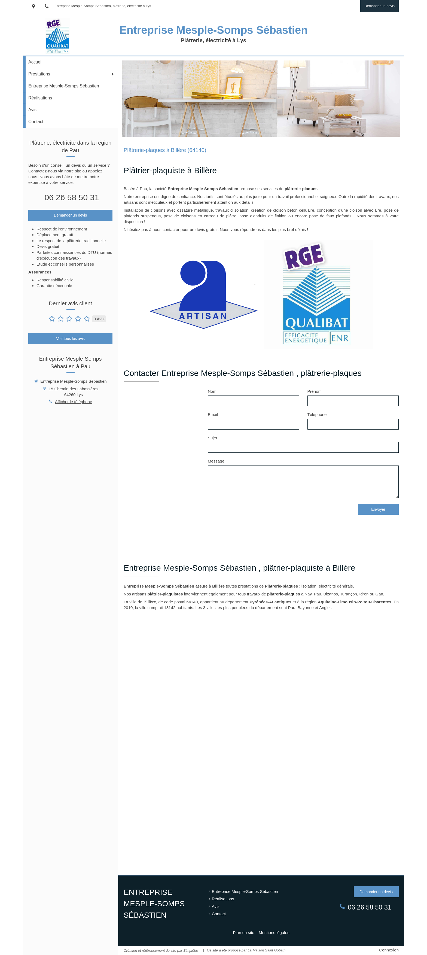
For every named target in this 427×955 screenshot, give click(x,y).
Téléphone (317, 414)
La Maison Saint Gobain (266, 950)
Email (213, 414)
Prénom (314, 391)
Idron (363, 594)
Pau (317, 594)
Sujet (212, 438)
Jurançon (348, 594)
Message (216, 461)
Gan (379, 594)
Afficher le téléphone (73, 401)
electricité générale (336, 586)
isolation (308, 586)
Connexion (389, 950)
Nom (212, 391)
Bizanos (330, 594)
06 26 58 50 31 (71, 197)
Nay (308, 594)
